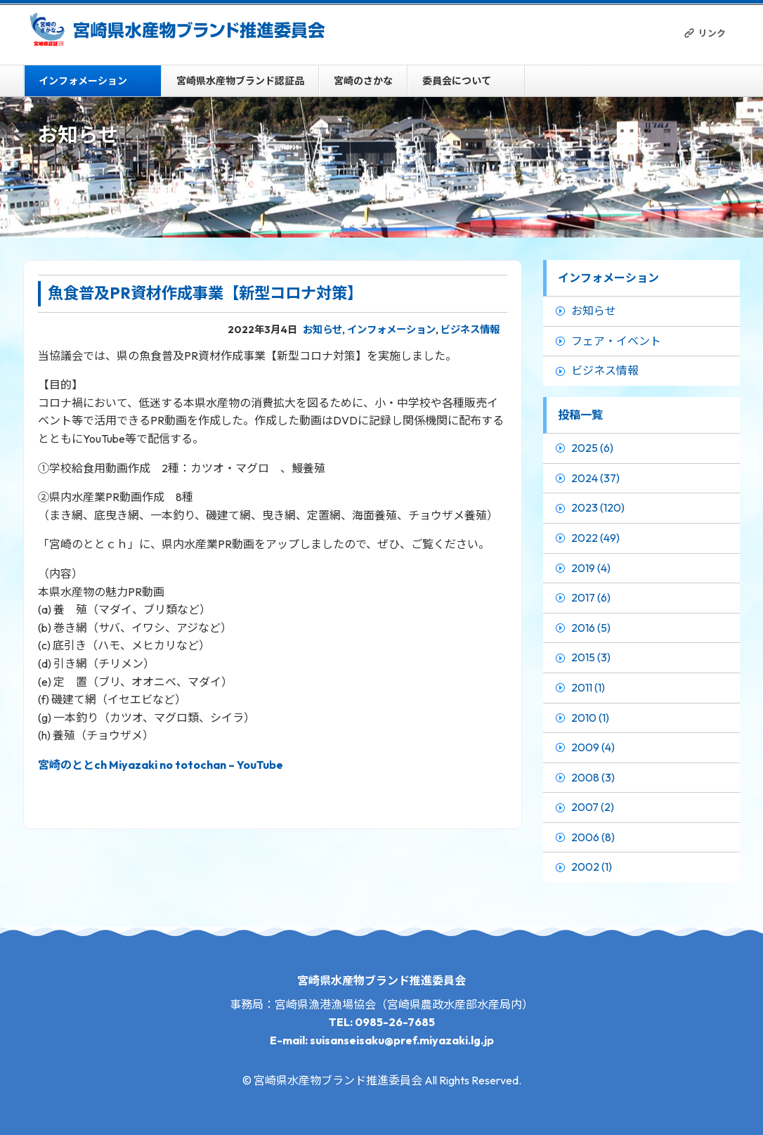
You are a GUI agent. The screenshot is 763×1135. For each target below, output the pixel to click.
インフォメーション (83, 80)
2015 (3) (591, 657)
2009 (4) (593, 747)
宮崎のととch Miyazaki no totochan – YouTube (160, 765)
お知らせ (322, 329)
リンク (712, 33)
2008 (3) (593, 777)
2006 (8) (593, 837)
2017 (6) (591, 597)
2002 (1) (591, 867)
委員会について (456, 80)
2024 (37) (595, 478)
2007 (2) (592, 807)
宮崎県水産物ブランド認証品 (240, 80)
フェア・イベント (616, 341)
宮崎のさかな (363, 80)
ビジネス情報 (470, 329)
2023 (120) (598, 507)
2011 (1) (588, 687)
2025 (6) (592, 448)
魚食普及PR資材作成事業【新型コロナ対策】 (205, 293)
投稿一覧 (580, 415)
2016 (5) (591, 628)
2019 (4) (591, 568)
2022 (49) (595, 538)
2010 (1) (590, 718)
